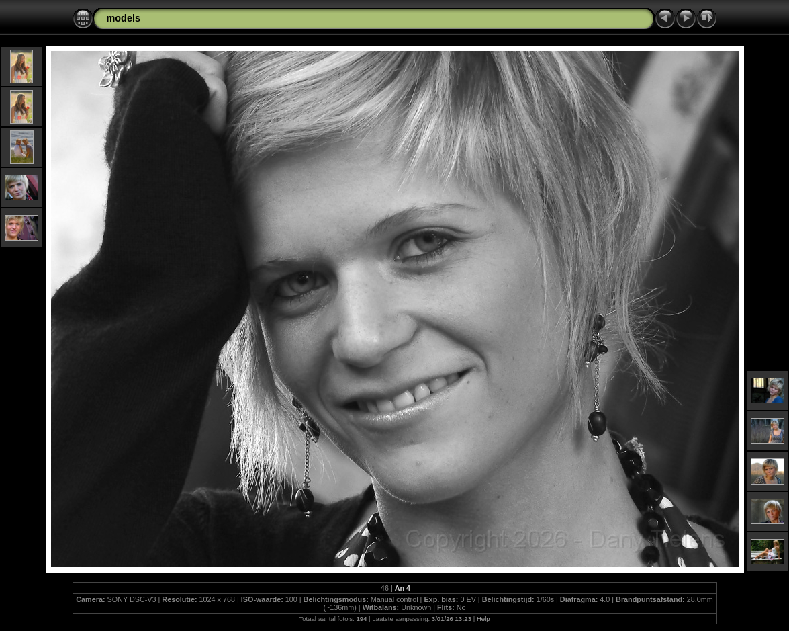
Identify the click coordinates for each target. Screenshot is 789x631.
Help (483, 618)
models (123, 18)
